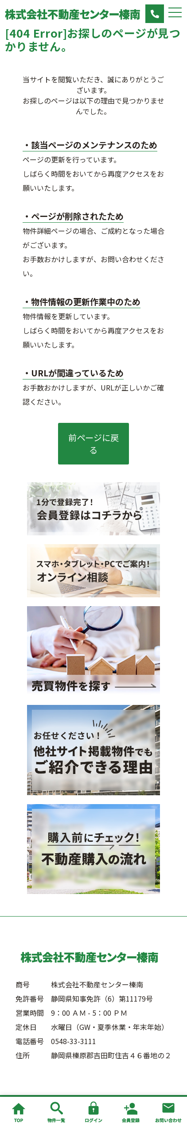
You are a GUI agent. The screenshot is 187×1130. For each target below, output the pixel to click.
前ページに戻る (93, 443)
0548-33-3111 (73, 1041)
